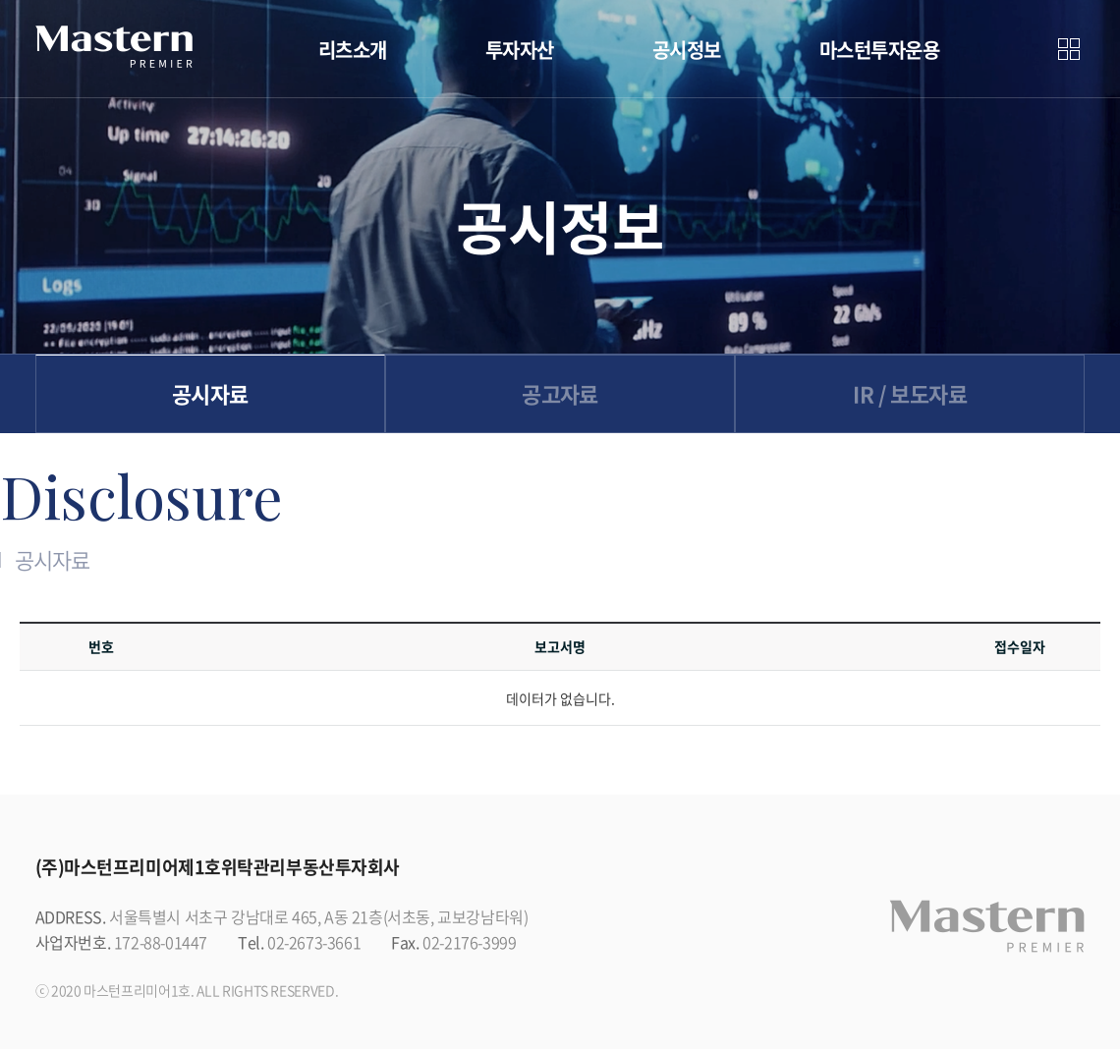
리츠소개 (352, 49)
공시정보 (686, 49)
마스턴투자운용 (879, 49)
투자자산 (519, 49)
